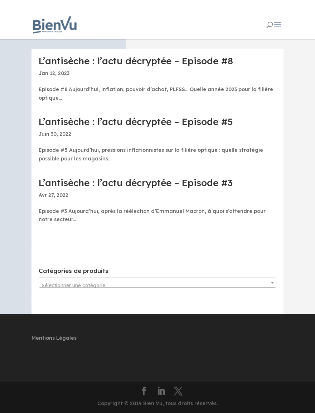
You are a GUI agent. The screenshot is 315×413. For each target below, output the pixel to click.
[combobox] (157, 283)
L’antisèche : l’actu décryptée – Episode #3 (136, 183)
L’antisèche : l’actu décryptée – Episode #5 (136, 122)
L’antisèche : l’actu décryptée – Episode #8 (136, 61)
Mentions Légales (54, 338)
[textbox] (157, 285)
